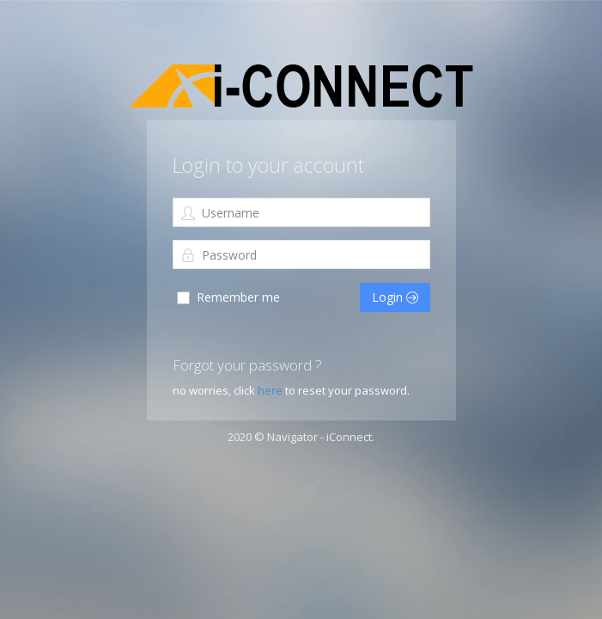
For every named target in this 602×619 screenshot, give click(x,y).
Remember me (227, 297)
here (270, 390)
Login (395, 297)
